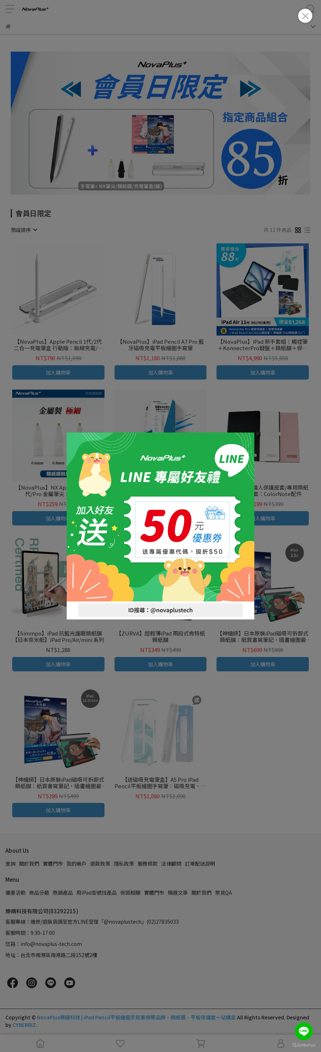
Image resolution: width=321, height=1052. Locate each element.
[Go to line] (304, 1031)
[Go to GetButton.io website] (303, 1045)
